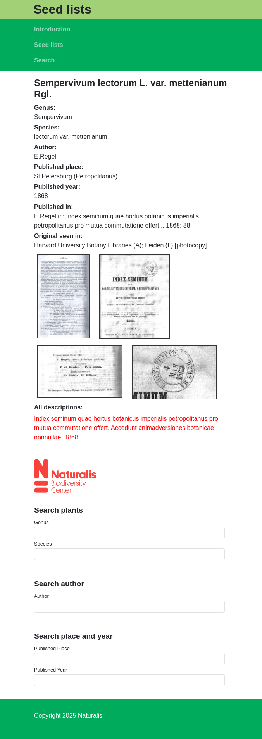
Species (43, 544)
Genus (41, 522)
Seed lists (62, 9)
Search (44, 60)
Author (41, 596)
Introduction (52, 29)
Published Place (52, 648)
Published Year (50, 670)
